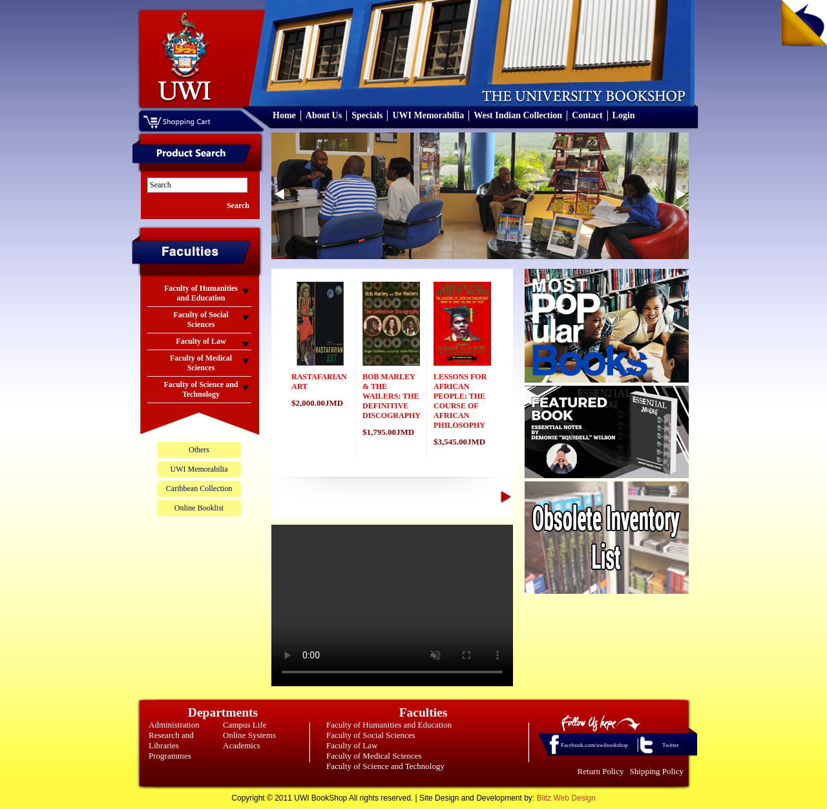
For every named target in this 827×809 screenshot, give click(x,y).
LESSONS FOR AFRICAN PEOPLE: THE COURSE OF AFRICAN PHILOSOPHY (460, 401)
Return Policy (601, 771)
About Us (324, 115)
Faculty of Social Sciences (370, 735)
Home (284, 115)
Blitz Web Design (566, 798)
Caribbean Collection (199, 488)
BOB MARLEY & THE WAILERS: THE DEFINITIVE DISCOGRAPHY (391, 396)
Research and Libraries (171, 740)
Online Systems (249, 735)
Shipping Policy (657, 771)
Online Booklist (199, 507)
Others (199, 449)
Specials (366, 115)
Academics (241, 745)
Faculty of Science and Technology (385, 766)
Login (623, 115)
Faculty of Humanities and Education (389, 725)
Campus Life (245, 725)
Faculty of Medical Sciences (374, 756)
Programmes (170, 756)
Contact (587, 115)
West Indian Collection (518, 115)
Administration (174, 725)
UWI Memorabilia (428, 115)
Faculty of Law (351, 745)
